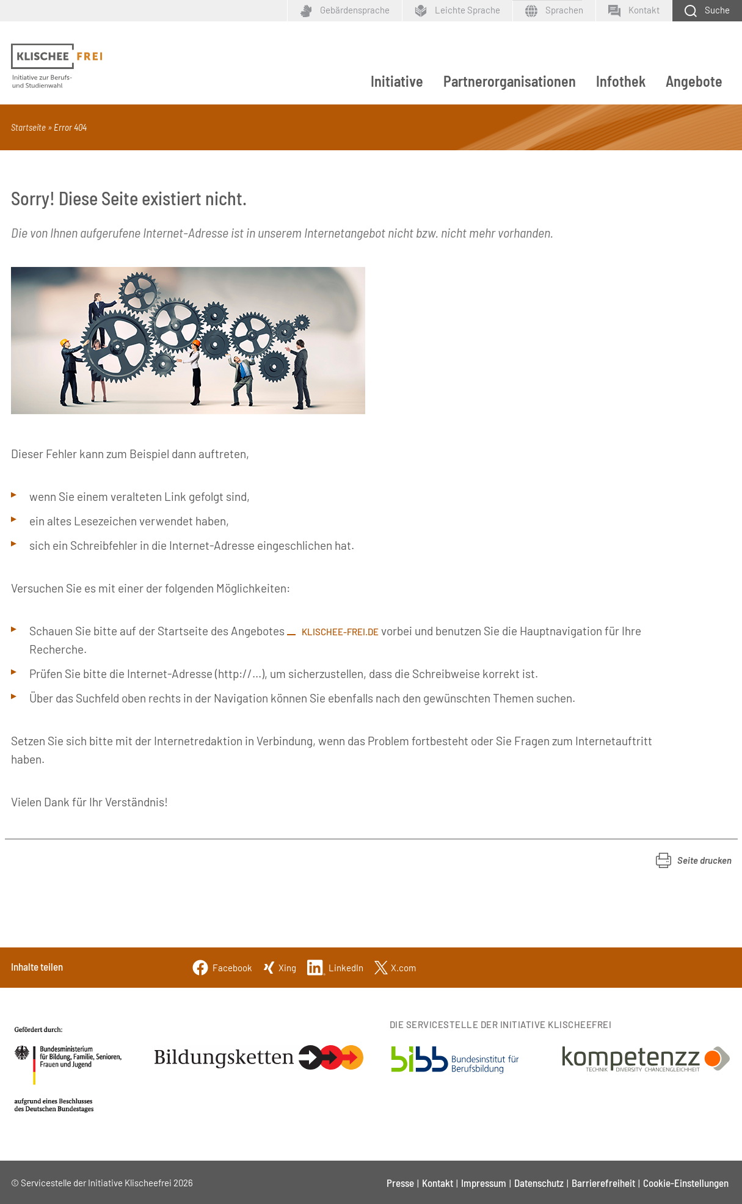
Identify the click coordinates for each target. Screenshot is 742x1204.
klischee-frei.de (340, 631)
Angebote (694, 81)
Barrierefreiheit (603, 1183)
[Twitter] (395, 966)
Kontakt (437, 1183)
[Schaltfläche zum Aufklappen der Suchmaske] (707, 10)
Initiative (397, 81)
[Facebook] (221, 966)
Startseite (28, 127)
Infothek (621, 81)
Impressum (483, 1183)
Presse (400, 1183)
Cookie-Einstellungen (686, 1183)
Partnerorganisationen (509, 81)
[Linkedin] (335, 966)
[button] (694, 860)
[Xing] (279, 966)
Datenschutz (539, 1183)
